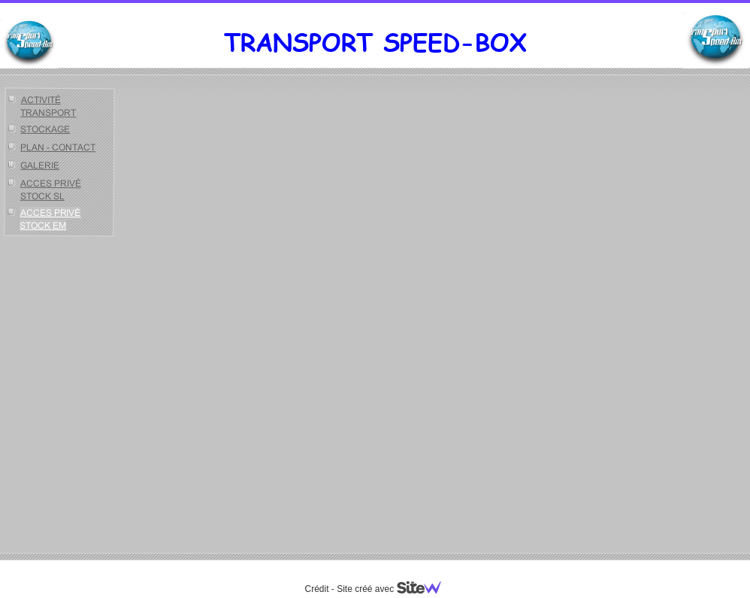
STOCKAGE (45, 129)
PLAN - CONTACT (57, 147)
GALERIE (39, 165)
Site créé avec (394, 589)
